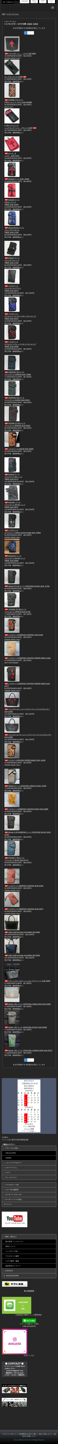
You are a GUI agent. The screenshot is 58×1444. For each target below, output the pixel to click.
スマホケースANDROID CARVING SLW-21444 (23, 635)
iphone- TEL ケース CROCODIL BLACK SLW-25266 (25, 1027)
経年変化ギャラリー (12, 1266)
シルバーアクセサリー (13, 1163)
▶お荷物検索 (29, 1291)
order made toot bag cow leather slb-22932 (22, 955)
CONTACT (8, 1271)
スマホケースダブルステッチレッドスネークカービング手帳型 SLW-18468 (20, 344)
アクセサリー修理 (12, 1256)
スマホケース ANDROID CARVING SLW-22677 (23, 909)
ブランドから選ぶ (11, 1148)
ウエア (7, 1173)
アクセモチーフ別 (11, 1185)
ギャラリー (8, 1204)
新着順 (35, 24)
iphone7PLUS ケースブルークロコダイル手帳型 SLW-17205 (14, 230)
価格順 (29, 24)
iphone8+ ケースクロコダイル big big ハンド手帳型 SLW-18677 (14, 504)
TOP (3, 14)
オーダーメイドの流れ (13, 1199)
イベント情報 (29, 1129)
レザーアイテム (13, 14)
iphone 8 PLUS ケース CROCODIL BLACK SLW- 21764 (27, 586)
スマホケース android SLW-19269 (18, 449)
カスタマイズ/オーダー (13, 1195)
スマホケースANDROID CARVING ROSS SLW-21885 (26, 809)
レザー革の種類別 (11, 1190)
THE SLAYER (10, 1153)
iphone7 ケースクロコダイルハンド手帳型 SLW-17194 (12, 260)
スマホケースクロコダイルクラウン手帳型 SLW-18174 (12, 288)
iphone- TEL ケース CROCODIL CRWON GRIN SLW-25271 (28, 1050)
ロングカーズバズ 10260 (15, 77)
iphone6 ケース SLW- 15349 (16, 179)
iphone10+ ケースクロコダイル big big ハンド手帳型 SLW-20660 (14, 558)
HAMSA (8, 1158)
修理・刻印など (10, 1237)
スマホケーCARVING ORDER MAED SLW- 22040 (24, 760)
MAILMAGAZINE (11, 1276)
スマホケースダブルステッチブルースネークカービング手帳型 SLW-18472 (20, 316)
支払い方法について (45, 1434)
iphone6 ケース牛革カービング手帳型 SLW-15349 (12, 202)
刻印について (10, 1246)
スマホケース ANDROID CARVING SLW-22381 (23, 886)
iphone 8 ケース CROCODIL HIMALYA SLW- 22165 (25, 786)
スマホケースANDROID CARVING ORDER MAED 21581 (27, 658)
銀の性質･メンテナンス (14, 1241)
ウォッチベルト (10, 1177)
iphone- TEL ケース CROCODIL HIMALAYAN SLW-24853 (27, 1004)
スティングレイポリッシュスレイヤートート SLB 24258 (27, 981)
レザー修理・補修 (12, 1261)
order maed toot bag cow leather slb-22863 (22, 932)
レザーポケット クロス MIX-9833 (20, 53)
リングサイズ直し (12, 1251)
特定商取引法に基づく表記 (27, 1434)
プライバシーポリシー (9, 1434)
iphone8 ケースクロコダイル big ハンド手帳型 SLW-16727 (13, 476)
